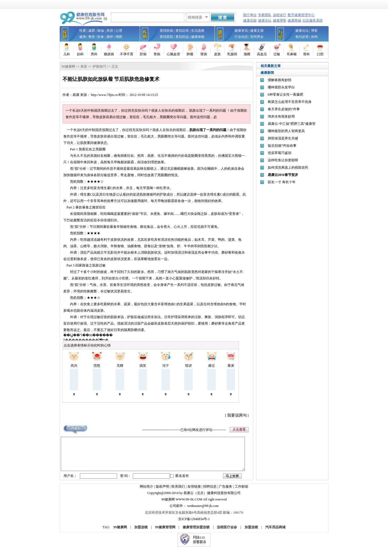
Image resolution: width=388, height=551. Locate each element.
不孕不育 (126, 54)
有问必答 (302, 37)
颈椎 (247, 54)
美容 (109, 31)
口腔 (320, 54)
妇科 (80, 54)
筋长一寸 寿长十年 (282, 182)
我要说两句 (237, 415)
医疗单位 (250, 15)
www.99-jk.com (189, 503)
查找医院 (166, 37)
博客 (314, 31)
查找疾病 (166, 31)
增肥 (118, 37)
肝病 (143, 54)
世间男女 (257, 37)
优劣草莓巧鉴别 (279, 153)
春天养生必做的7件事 (284, 109)
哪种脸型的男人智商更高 (286, 131)
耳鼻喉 (292, 54)
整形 (91, 37)
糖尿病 (109, 54)
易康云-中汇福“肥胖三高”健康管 (292, 124)
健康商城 (294, 20)
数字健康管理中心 (301, 15)
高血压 (262, 54)
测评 (109, 37)
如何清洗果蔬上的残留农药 (288, 167)
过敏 (276, 54)
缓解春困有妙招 (279, 80)
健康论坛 (264, 20)
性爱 (82, 31)
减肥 (91, 31)
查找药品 (182, 37)
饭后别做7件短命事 (282, 146)
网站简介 (146, 490)
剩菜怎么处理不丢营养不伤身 (290, 102)
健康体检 (198, 37)
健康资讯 (241, 31)
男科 (94, 54)
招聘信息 (210, 490)
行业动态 (241, 37)
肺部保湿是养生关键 (283, 138)
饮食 (100, 37)
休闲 (314, 37)
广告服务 (225, 490)
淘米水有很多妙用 (281, 116)
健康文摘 (257, 31)
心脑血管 (173, 54)
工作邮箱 (241, 490)
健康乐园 (250, 20)
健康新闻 (267, 73)
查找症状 (182, 31)
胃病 (157, 54)
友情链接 (194, 490)
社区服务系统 (313, 20)
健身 (82, 37)
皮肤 (217, 54)
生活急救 (198, 31)
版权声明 (162, 490)
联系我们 (178, 490)
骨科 (306, 54)
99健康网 (68, 66)
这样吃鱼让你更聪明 (283, 160)
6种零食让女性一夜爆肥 (285, 95)
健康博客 (279, 20)
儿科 (66, 54)
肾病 (203, 54)
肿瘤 (190, 54)
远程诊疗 (279, 15)
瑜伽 (100, 31)
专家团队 (264, 15)
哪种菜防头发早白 (281, 87)
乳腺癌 (232, 54)
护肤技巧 (99, 66)
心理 (118, 31)
